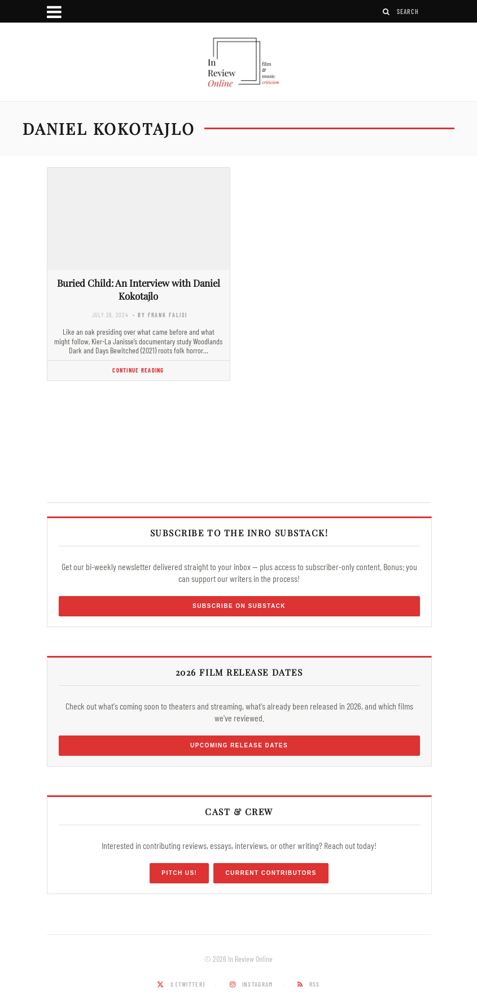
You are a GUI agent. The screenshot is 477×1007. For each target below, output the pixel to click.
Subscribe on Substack (239, 606)
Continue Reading (138, 370)
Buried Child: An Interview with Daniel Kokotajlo (138, 289)
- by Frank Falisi (160, 314)
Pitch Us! (179, 873)
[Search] (387, 11)
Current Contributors (270, 873)
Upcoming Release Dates (239, 745)
